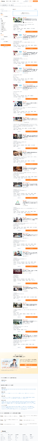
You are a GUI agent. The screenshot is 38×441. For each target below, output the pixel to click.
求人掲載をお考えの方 (26, 0)
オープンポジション (32, 393)
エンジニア (13, 393)
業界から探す (9, 437)
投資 (32, 408)
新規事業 (3, 403)
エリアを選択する (6, 16)
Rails (3, 406)
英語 (30, 408)
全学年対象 (3, 401)
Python (17, 406)
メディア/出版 (12, 397)
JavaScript (9, 406)
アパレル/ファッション (7, 398)
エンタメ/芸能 (12, 398)
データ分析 (27, 406)
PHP (5, 406)
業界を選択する (6, 36)
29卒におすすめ (13, 402)
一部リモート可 (6, 401)
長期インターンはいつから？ (25, 438)
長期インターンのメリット (25, 437)
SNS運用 (19, 406)
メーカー (22, 397)
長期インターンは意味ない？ (25, 439)
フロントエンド (26, 407)
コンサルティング (6, 397)
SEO (32, 406)
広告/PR (9, 397)
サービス (27, 398)
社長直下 (12, 403)
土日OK (28, 402)
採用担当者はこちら (32, 436)
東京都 (2, 381)
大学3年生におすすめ (32, 401)
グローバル (5, 403)
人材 (2, 397)
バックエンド (29, 407)
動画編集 (31, 406)
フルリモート (10, 401)
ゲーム (2, 398)
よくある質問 (31, 437)
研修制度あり (8, 403)
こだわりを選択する (5, 41)
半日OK (30, 402)
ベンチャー (31, 403)
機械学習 (7, 407)
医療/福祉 (30, 397)
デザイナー (16, 393)
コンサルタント (23, 393)
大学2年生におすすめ (27, 401)
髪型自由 (22, 403)
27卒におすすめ (21, 402)
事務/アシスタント (27, 393)
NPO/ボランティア (20, 398)
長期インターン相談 (3, 438)
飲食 (4, 398)
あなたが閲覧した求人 (26, 1)
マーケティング (6, 393)
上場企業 (34, 403)
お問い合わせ (31, 438)
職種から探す (9, 436)
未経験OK (33, 402)
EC (10, 407)
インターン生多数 (15, 403)
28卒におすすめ (17, 402)
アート (19, 408)
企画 (3, 393)
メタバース (26, 408)
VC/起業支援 (33, 397)
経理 (10, 408)
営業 (2, 393)
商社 (18, 397)
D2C (9, 407)
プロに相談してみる (28, 364)
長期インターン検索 (3, 437)
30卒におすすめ (9, 402)
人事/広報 (19, 393)
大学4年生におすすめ (4, 402)
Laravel (7, 406)
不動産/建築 (27, 397)
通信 (19, 397)
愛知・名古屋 (16, 437)
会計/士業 (24, 398)
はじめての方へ (2, 436)
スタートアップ (28, 403)
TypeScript (12, 406)
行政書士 (8, 408)
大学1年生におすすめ (22, 401)
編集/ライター (10, 393)
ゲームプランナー (16, 408)
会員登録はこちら (28, 367)
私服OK (25, 403)
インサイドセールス (16, 407)
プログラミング (23, 408)
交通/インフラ (16, 398)
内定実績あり (19, 403)
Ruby (2, 406)
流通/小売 (24, 397)
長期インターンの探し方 (25, 436)
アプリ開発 (33, 407)
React (15, 406)
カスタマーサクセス (21, 407)
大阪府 (4, 381)
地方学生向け (25, 402)
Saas (13, 408)
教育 (15, 397)
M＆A (25, 406)
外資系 (29, 408)
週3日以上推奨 (17, 401)
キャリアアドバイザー (4, 408)
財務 (11, 408)
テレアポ (12, 407)
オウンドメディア (4, 407)
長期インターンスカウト (3, 439)
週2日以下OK (13, 401)
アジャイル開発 (22, 406)
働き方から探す (9, 438)
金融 (16, 397)
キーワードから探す (10, 439)
